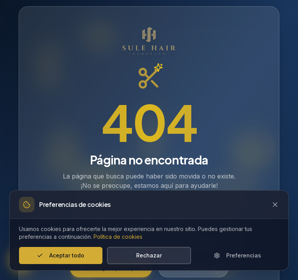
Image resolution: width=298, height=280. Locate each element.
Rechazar (149, 255)
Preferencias (237, 255)
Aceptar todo (60, 255)
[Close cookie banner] (275, 204)
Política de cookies (118, 236)
